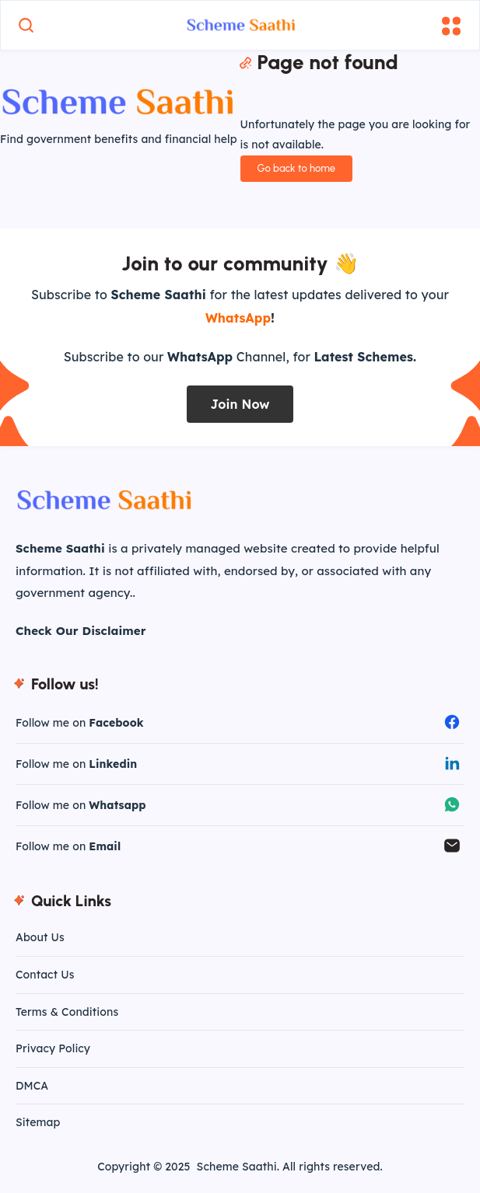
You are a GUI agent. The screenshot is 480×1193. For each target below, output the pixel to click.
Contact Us (45, 975)
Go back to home (297, 168)
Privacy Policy (53, 1048)
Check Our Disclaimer (81, 630)
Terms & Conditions (67, 1012)
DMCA (32, 1086)
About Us (40, 937)
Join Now (239, 404)
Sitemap (38, 1122)
